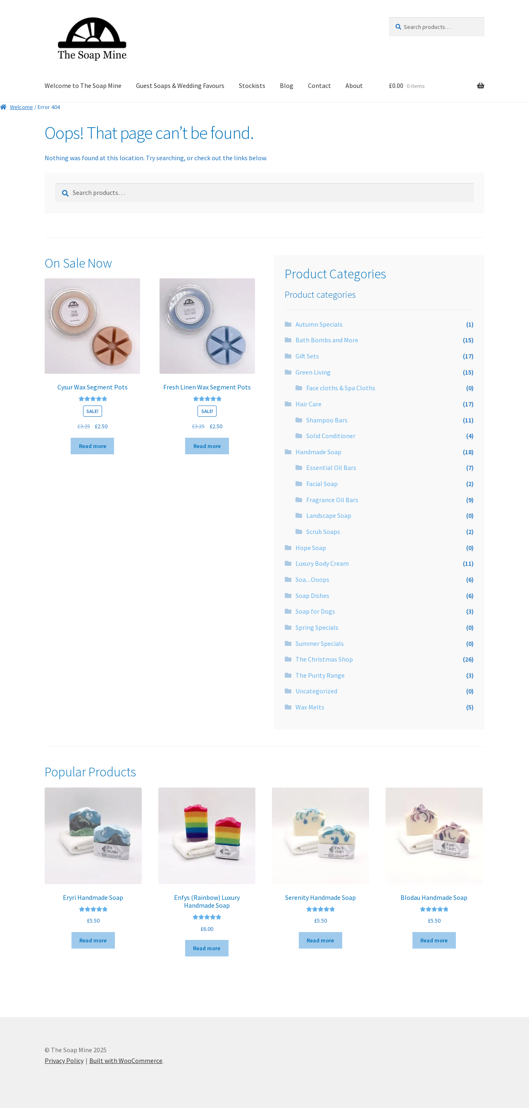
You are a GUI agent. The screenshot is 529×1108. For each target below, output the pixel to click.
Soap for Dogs (315, 611)
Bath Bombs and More (326, 340)
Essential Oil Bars (331, 467)
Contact (319, 85)
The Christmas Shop (324, 659)
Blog (286, 85)
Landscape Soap (328, 515)
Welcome (21, 107)
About (354, 85)
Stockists (252, 85)
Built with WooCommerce (125, 1060)
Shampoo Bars (327, 420)
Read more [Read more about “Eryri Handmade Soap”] (93, 940)
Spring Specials (316, 627)
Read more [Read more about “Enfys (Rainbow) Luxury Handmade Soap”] (206, 948)
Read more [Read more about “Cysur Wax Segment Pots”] (92, 446)
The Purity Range (320, 675)
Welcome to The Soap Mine (83, 85)
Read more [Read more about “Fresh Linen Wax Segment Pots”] (207, 446)
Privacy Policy (64, 1060)
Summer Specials (319, 643)
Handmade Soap (318, 452)
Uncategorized (316, 691)
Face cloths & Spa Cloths (340, 388)
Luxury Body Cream (322, 563)
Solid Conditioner (330, 436)
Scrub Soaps (323, 531)
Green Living (313, 372)
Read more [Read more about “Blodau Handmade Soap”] (434, 940)
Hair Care (308, 404)
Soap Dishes (312, 595)
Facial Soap (322, 483)
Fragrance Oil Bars (332, 500)
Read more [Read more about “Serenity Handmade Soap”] (320, 940)
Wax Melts (309, 707)
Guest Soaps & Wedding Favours (180, 85)
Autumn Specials (319, 324)
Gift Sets (307, 356)
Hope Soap (310, 547)
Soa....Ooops (312, 579)
